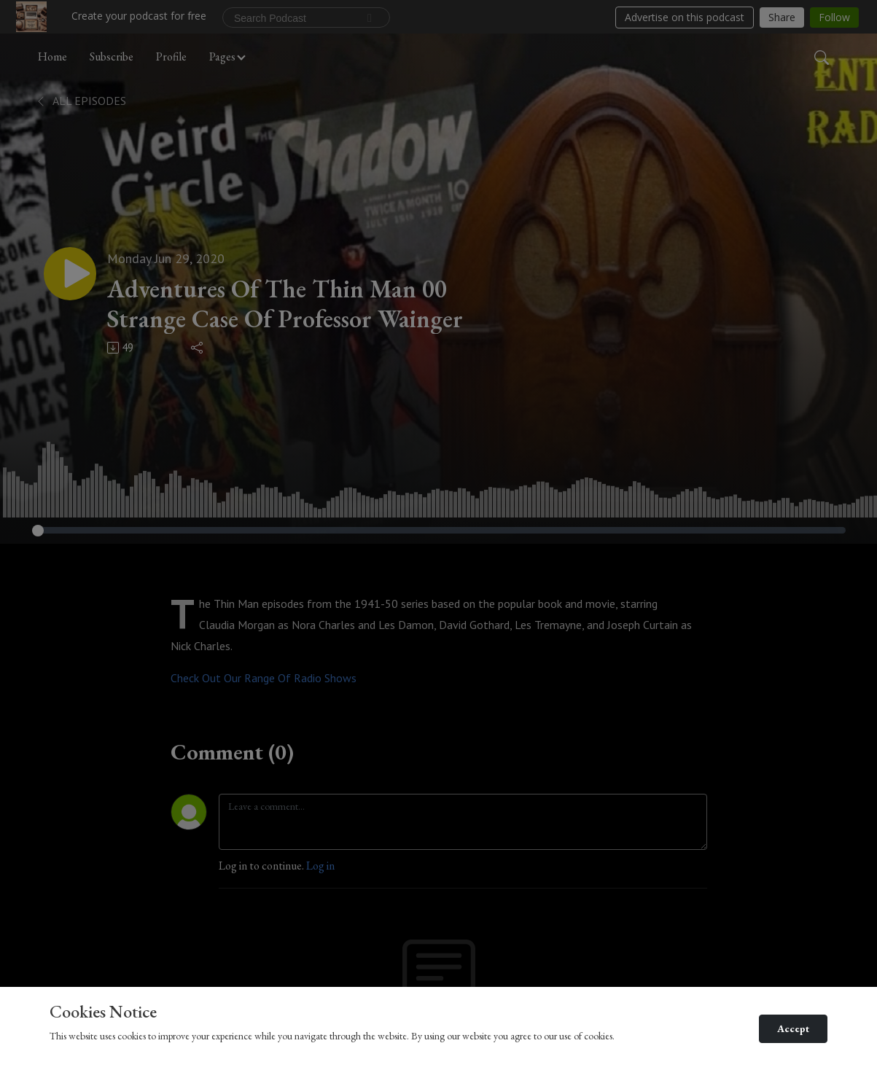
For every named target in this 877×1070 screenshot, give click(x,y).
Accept (793, 1028)
